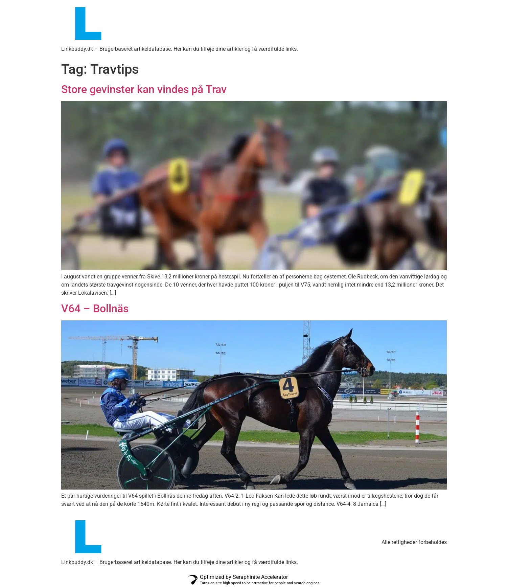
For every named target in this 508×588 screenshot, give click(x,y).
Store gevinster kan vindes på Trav (144, 89)
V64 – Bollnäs (95, 308)
